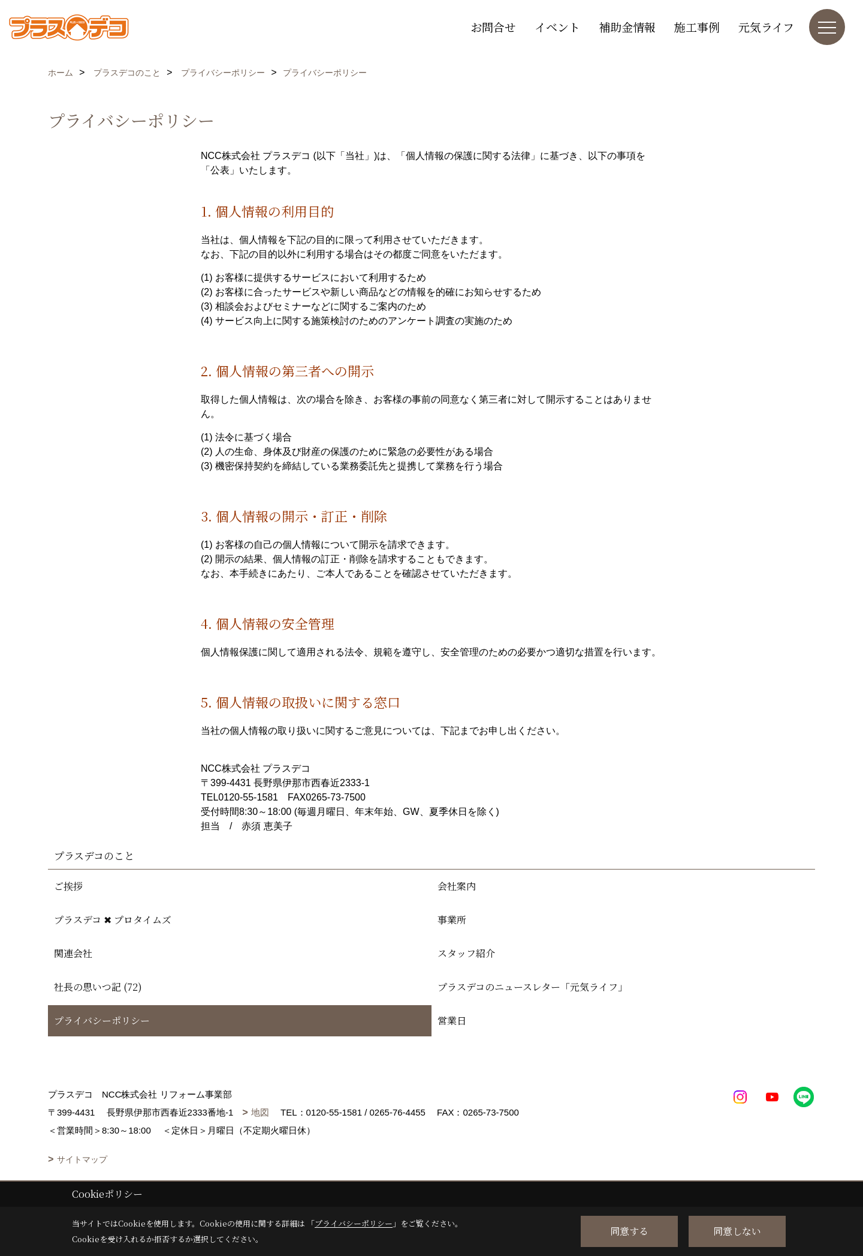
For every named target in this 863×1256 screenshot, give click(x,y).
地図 (260, 1112)
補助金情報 (627, 27)
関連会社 (73, 953)
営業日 (451, 1020)
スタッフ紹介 (466, 953)
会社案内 (456, 886)
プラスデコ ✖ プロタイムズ (112, 920)
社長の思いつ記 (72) (98, 987)
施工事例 (697, 27)
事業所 (451, 920)
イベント (557, 27)
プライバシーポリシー (102, 1020)
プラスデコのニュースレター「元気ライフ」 (532, 987)
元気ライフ (766, 27)
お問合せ (493, 27)
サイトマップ (82, 1159)
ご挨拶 (68, 886)
